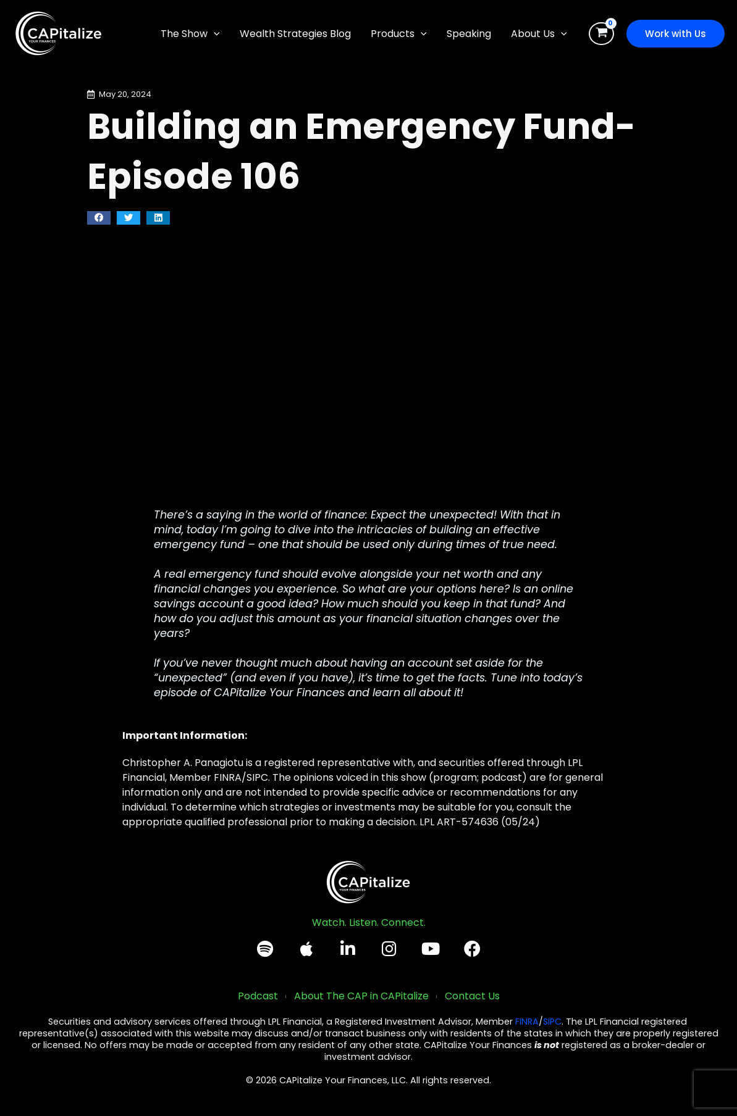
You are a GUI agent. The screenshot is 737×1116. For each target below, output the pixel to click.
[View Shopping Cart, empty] (601, 34)
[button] (190, 34)
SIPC (552, 1021)
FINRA (527, 1021)
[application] (214, 34)
